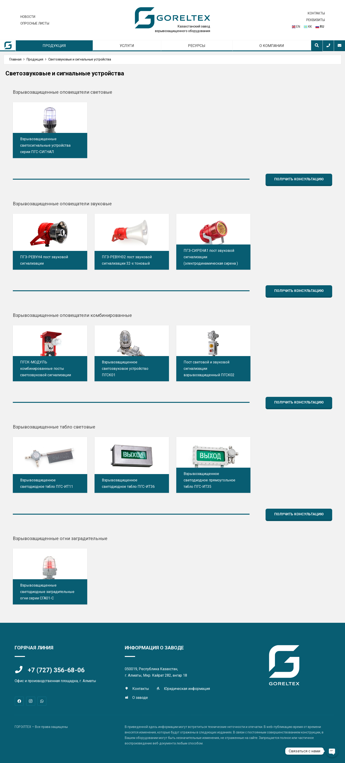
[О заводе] (128, 697)
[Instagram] (30, 701)
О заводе (140, 697)
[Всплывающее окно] (328, 45)
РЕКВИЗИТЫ (315, 20)
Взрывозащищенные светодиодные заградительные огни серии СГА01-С (47, 591)
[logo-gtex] (172, 18)
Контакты (140, 688)
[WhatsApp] (41, 701)
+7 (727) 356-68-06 (56, 670)
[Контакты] (128, 689)
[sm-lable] (8, 45)
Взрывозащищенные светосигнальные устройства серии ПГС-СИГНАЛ (45, 145)
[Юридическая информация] (160, 689)
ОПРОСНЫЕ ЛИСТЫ (34, 23)
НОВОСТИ (27, 17)
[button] (316, 45)
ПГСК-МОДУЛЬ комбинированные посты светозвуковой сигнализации (45, 368)
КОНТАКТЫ (316, 13)
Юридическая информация (187, 688)
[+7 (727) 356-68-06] (21, 670)
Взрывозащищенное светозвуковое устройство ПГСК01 (125, 368)
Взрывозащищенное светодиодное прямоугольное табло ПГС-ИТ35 (209, 480)
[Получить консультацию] (299, 179)
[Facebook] (19, 701)
